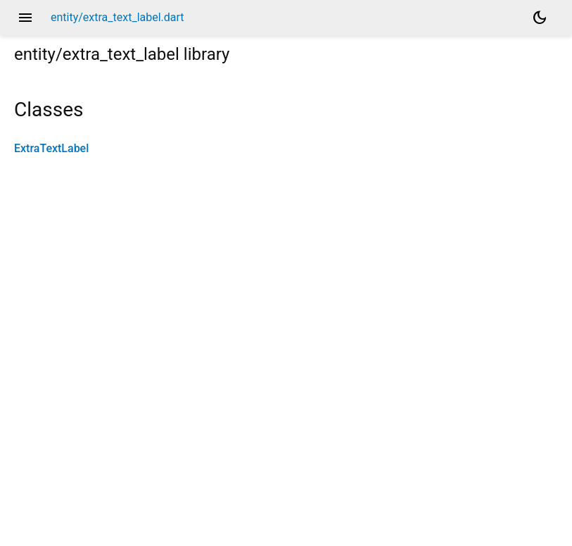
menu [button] (25, 17)
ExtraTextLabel (51, 148)
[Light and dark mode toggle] (539, 17)
